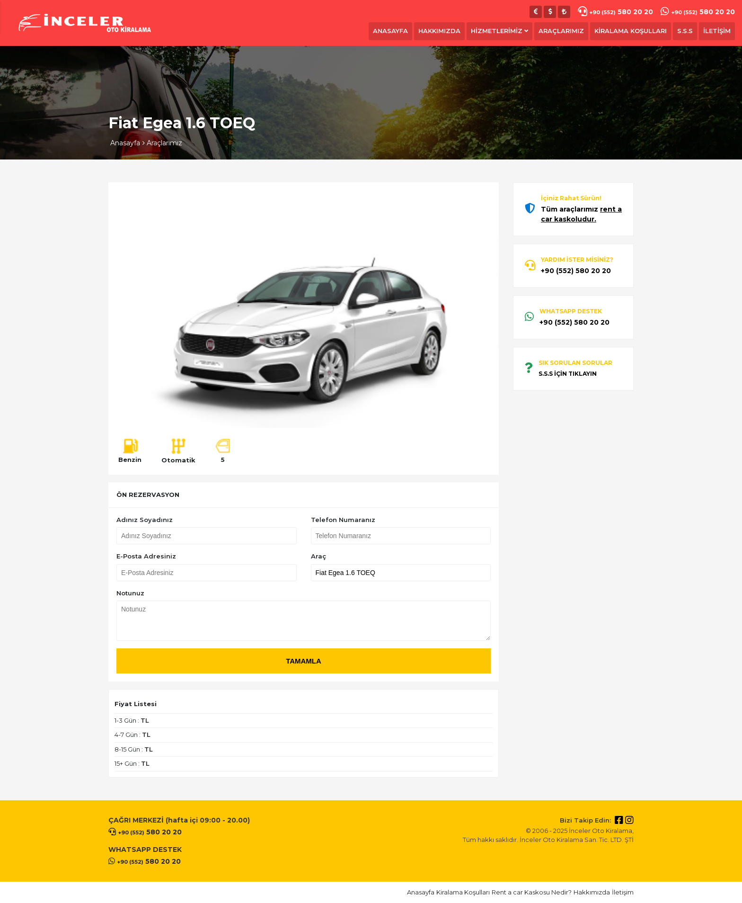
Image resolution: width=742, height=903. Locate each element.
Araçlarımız (164, 143)
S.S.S (685, 31)
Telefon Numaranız (343, 519)
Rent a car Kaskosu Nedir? (532, 892)
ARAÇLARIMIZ (561, 31)
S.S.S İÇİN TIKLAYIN (568, 373)
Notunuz (130, 593)
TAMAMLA (303, 661)
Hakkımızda (592, 892)
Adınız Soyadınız (144, 519)
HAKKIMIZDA (439, 31)
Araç (318, 556)
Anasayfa (125, 143)
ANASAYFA (390, 31)
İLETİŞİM (717, 31)
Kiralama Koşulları (463, 892)
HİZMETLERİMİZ (499, 31)
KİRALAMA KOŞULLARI (630, 31)
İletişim (623, 892)
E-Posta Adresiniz (146, 556)
